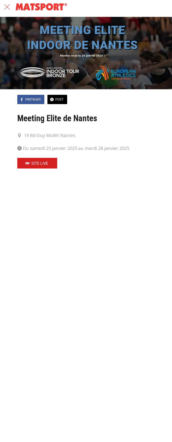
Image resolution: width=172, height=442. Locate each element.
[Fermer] (7, 7)
